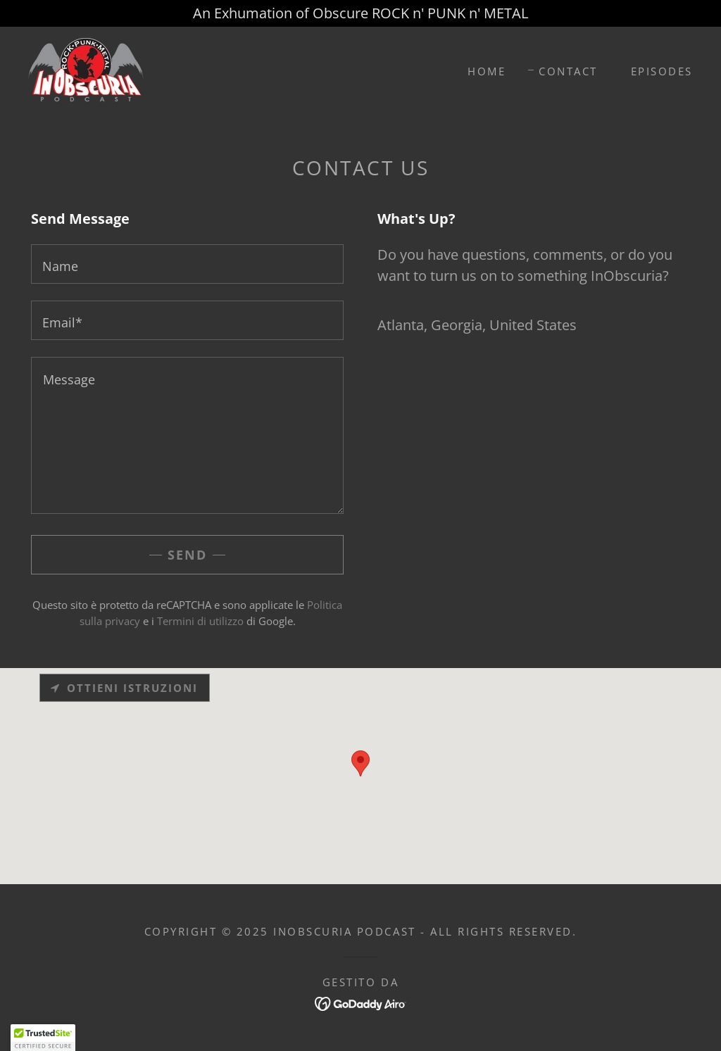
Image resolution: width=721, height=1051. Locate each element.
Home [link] (487, 71)
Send (187, 554)
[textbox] (187, 264)
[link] (86, 69)
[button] (43, 1037)
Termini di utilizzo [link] (200, 621)
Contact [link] (568, 71)
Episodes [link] (662, 71)
